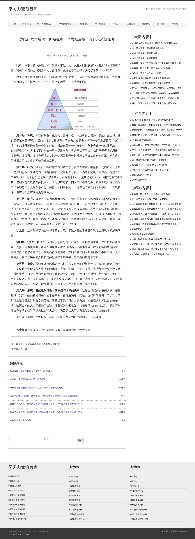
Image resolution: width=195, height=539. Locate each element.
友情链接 (183, 531)
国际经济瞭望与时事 (16, 500)
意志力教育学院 (136, 495)
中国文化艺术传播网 (16, 514)
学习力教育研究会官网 (139, 519)
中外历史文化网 (14, 485)
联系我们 (174, 531)
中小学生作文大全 (15, 490)
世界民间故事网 (136, 505)
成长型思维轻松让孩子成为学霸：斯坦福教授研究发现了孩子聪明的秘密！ (45, 395)
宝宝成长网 (134, 486)
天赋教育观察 (74, 486)
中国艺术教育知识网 (16, 509)
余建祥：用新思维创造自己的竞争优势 (28, 379)
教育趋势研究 (13, 476)
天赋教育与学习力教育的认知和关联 (43, 344)
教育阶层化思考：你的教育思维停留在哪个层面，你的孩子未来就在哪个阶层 (46, 403)
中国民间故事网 (75, 505)
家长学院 (134, 481)
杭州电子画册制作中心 (17, 518)
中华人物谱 (73, 476)
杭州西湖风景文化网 (16, 504)
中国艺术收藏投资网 (16, 495)
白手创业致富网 (75, 509)
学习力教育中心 (60, 55)
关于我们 (165, 531)
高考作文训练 (74, 495)
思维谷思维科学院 (76, 514)
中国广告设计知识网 (138, 514)
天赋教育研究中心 (76, 519)
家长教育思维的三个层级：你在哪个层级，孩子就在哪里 (36, 387)
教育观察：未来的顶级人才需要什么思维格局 (31, 371)
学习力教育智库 (14, 534)
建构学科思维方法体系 (20, 420)
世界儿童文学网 (136, 500)
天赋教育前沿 (74, 490)
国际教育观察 (74, 500)
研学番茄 (134, 476)
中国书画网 (73, 481)
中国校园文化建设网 (138, 509)
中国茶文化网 (13, 481)
